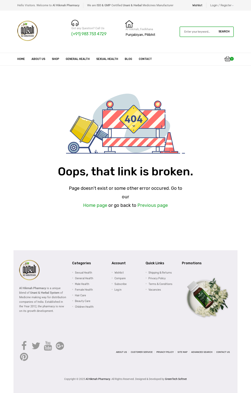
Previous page (152, 205)
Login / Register (222, 5)
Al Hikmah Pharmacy (98, 378)
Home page (95, 205)
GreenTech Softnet (176, 378)
